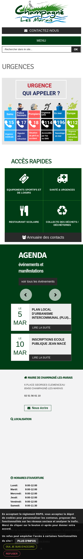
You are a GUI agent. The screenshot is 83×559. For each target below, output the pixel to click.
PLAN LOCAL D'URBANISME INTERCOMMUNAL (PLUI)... (51, 313)
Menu (41, 40)
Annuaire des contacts (43, 237)
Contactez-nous (41, 30)
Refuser (12, 553)
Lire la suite (41, 327)
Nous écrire (37, 408)
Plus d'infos (26, 540)
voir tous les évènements (38, 281)
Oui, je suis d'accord (20, 546)
